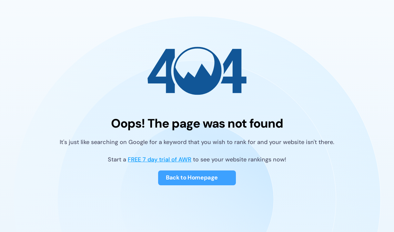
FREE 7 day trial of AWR (159, 160)
